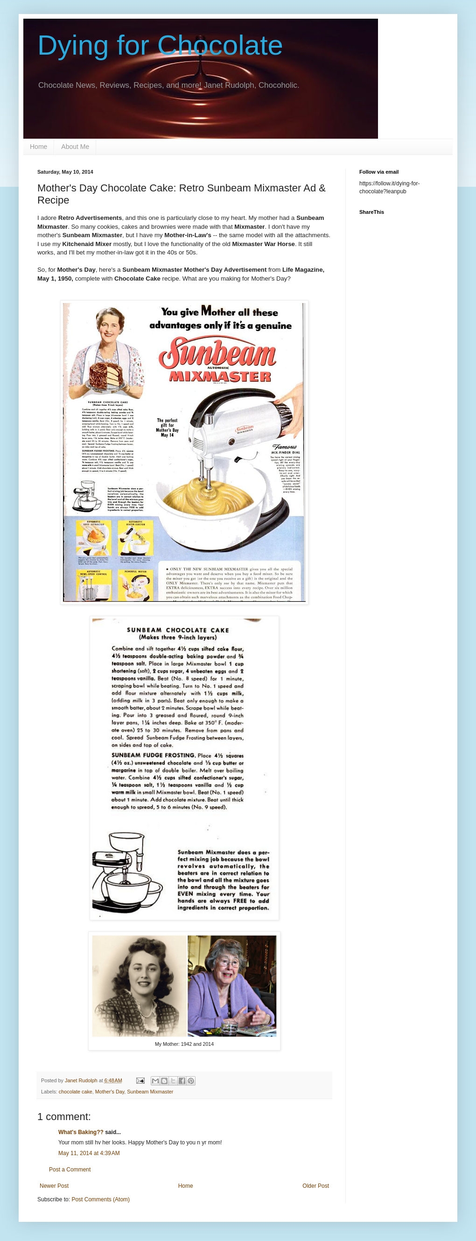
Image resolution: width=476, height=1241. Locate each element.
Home (38, 146)
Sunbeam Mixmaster (150, 1091)
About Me (75, 146)
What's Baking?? (81, 1132)
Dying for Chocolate (160, 45)
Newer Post (54, 1186)
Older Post (315, 1186)
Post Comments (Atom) (100, 1199)
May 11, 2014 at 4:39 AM (89, 1153)
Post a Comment (70, 1169)
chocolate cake (75, 1091)
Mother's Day (109, 1091)
